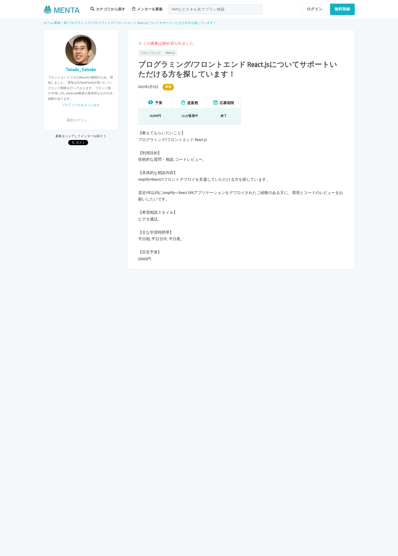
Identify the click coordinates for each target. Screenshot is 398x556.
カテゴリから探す (107, 9)
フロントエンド (151, 53)
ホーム (48, 23)
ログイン (315, 9)
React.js (170, 53)
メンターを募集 (147, 9)
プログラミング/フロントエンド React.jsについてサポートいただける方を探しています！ (154, 23)
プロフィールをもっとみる (81, 105)
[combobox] (215, 9)
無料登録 (342, 9)
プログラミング (79, 23)
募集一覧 (60, 23)
